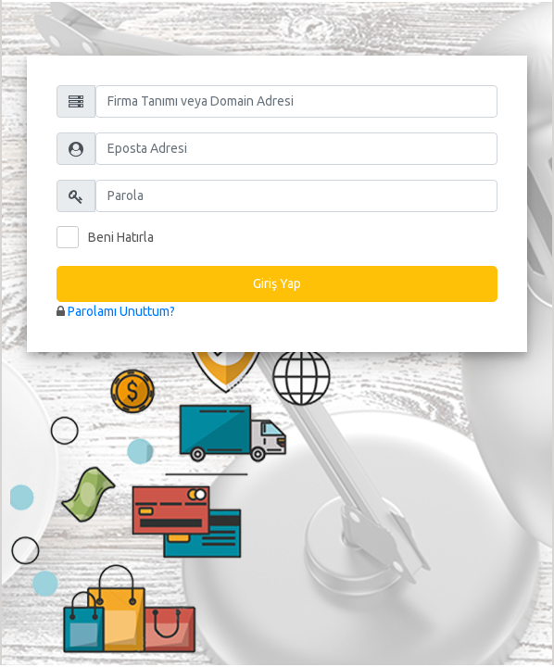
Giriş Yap (277, 283)
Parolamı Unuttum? (121, 311)
